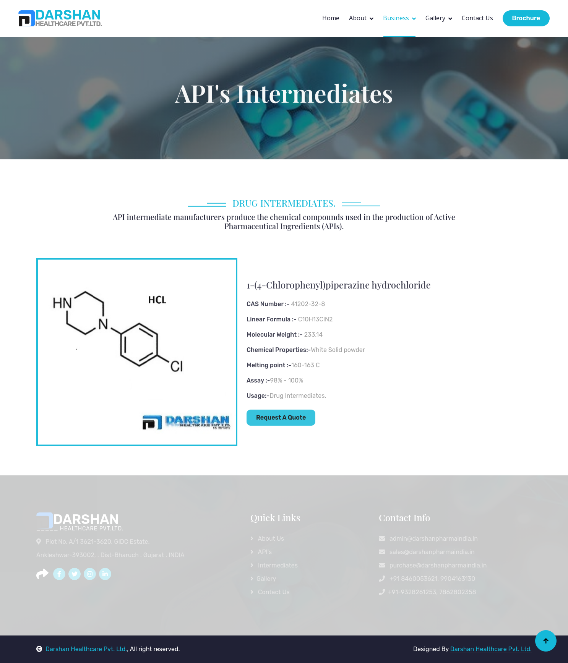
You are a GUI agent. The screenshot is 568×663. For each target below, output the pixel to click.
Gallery (435, 18)
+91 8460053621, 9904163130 (427, 578)
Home (330, 18)
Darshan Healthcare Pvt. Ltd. (81, 649)
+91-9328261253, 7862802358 (427, 592)
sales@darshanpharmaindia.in (427, 552)
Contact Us (477, 18)
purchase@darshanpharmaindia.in (433, 565)
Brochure (526, 18)
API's (261, 552)
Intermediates (274, 565)
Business (396, 18)
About (358, 18)
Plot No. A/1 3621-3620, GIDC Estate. (93, 541)
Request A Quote (281, 443)
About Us (267, 538)
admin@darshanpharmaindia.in (428, 538)
